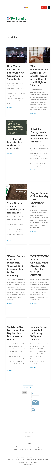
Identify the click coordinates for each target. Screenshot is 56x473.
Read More (10, 108)
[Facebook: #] (32, 398)
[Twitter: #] (32, 395)
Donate (44, 8)
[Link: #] (35, 407)
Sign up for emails (34, 8)
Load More (28, 389)
